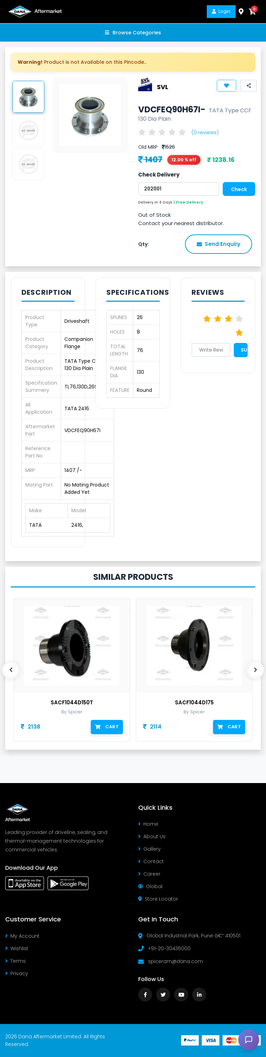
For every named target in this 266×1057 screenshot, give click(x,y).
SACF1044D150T (72, 702)
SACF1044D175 (194, 702)
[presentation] (10, 670)
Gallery (149, 848)
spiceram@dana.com (175, 961)
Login (221, 11)
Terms (15, 960)
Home (148, 823)
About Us (152, 836)
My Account (22, 936)
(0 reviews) (205, 132)
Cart (107, 726)
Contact (151, 861)
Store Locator (158, 898)
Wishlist (16, 948)
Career (149, 873)
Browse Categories (133, 32)
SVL (162, 86)
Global (150, 886)
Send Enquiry (218, 244)
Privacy (16, 973)
